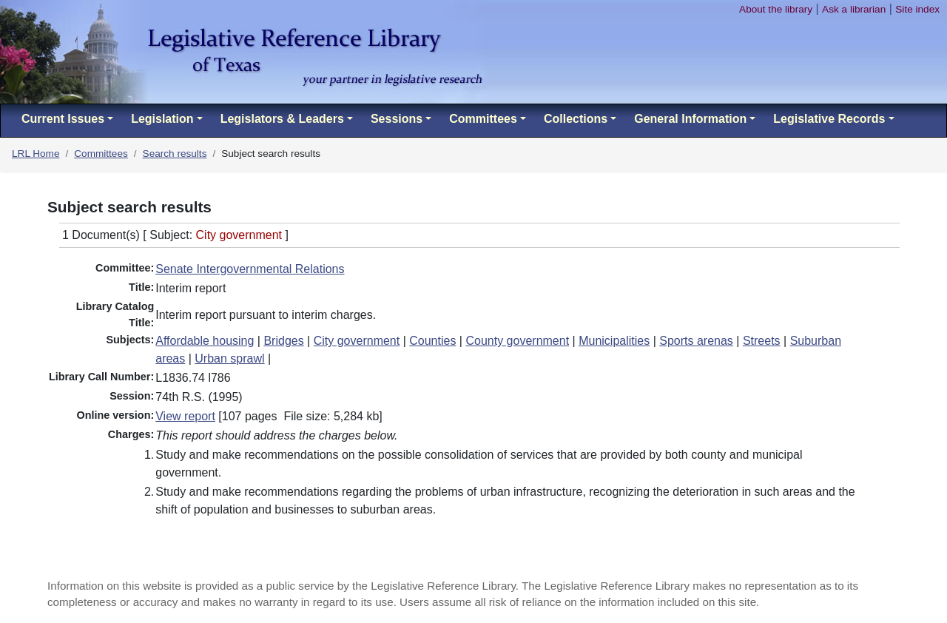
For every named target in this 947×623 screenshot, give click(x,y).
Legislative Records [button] (829, 118)
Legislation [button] (162, 118)
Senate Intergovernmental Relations (249, 269)
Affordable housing (204, 340)
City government (357, 340)
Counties (432, 340)
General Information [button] (690, 118)
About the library (775, 9)
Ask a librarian (854, 9)
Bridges (283, 340)
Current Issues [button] (62, 118)
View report (185, 416)
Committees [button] (483, 118)
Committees (101, 153)
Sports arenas (696, 340)
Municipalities (614, 340)
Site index (917, 9)
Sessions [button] (396, 118)
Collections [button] (575, 118)
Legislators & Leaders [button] (282, 118)
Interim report (190, 288)
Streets (762, 340)
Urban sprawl (229, 358)
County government (517, 340)
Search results (175, 153)
